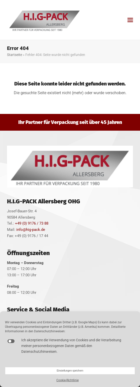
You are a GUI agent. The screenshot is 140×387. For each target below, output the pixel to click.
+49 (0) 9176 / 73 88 (31, 223)
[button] (130, 20)
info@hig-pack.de (30, 229)
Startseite (14, 55)
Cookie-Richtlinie (67, 380)
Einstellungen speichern (70, 370)
